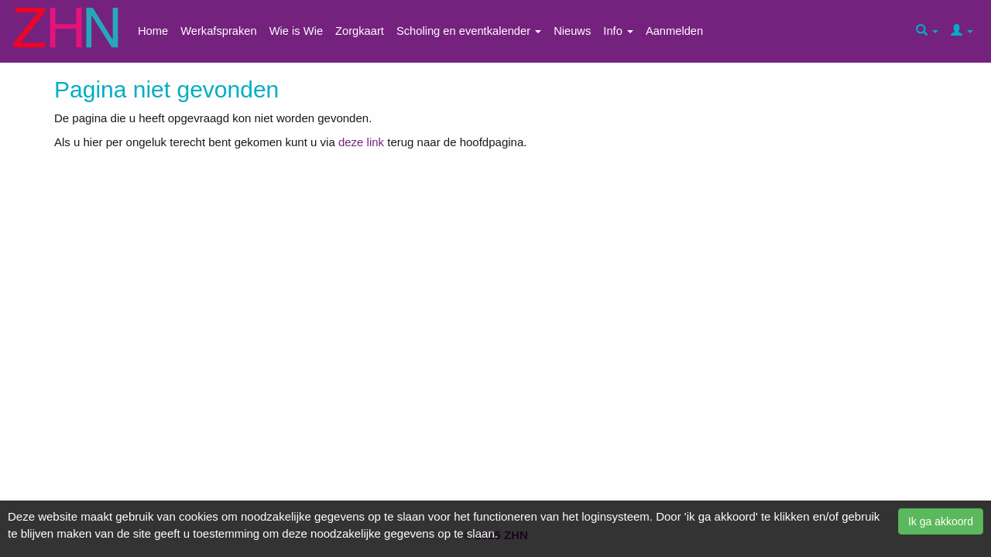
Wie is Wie (296, 31)
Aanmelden (674, 31)
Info (618, 31)
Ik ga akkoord (940, 521)
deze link (361, 142)
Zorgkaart (359, 31)
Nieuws (572, 31)
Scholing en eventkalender (468, 31)
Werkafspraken (218, 31)
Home (153, 31)
